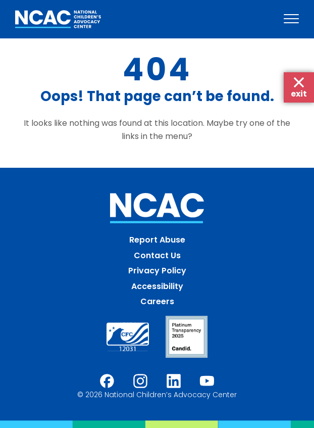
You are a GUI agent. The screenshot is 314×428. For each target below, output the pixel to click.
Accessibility (157, 286)
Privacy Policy (157, 270)
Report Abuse (157, 240)
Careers (157, 301)
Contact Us (157, 255)
